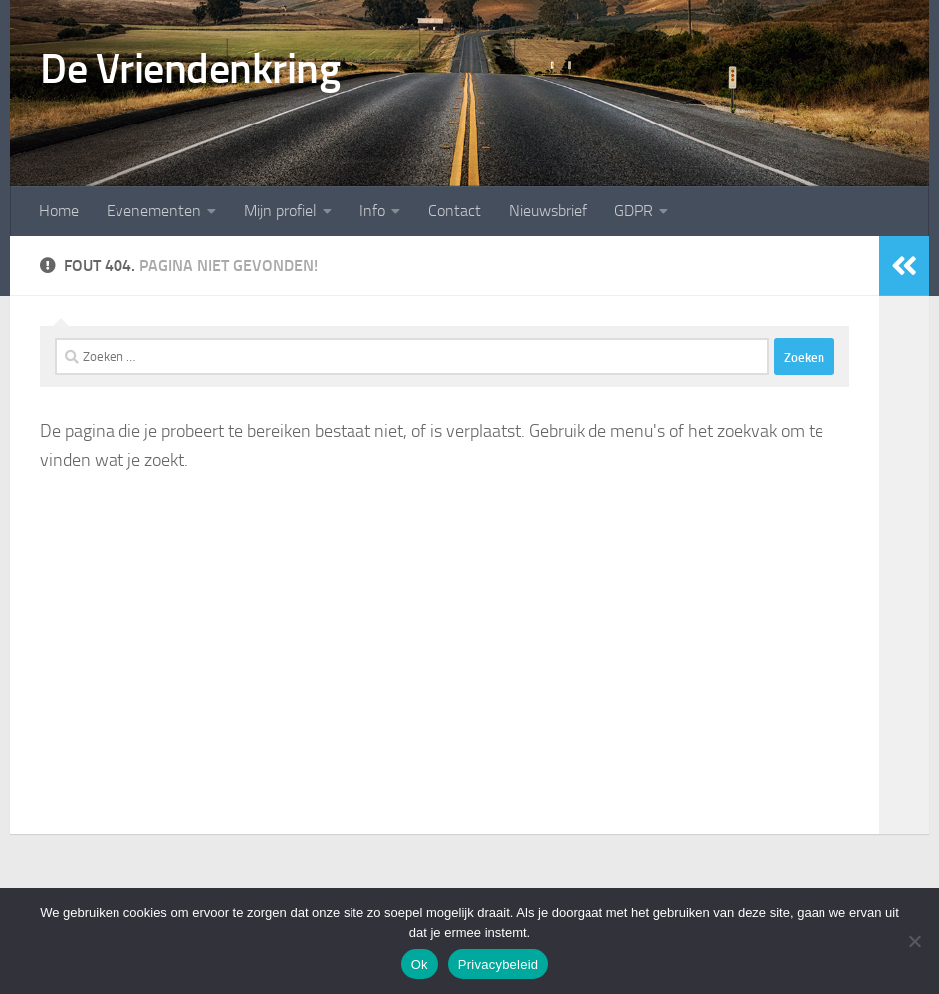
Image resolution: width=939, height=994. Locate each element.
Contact (454, 210)
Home (59, 210)
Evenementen (154, 210)
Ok (419, 964)
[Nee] (914, 941)
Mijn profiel (280, 210)
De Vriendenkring (190, 69)
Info (372, 210)
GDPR (633, 210)
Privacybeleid (498, 964)
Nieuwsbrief (548, 210)
